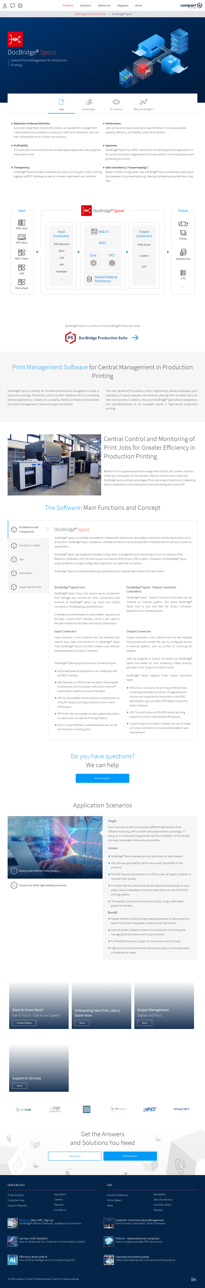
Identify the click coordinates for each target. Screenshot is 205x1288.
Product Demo (24, 1022)
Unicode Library (163, 1204)
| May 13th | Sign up (36, 1220)
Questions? (75, 1155)
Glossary (158, 1210)
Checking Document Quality (132, 1257)
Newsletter (160, 1194)
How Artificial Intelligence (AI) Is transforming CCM (47, 1260)
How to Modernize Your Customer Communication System (52, 1241)
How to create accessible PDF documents (138, 1241)
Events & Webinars (117, 1195)
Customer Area (16, 1200)
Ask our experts (102, 778)
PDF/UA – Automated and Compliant (137, 1238)
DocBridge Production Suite (103, 337)
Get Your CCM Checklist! (33, 1238)
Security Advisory (163, 1199)
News (110, 1205)
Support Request (17, 1205)
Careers (58, 1199)
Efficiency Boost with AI (33, 1257)
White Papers (114, 1200)
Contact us (60, 1210)
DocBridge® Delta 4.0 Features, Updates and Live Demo (50, 1223)
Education (60, 1194)
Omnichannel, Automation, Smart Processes (140, 1223)
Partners (59, 1204)
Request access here (113, 3)
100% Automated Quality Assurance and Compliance (145, 1260)
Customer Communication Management (139, 1220)
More (82, 1022)
